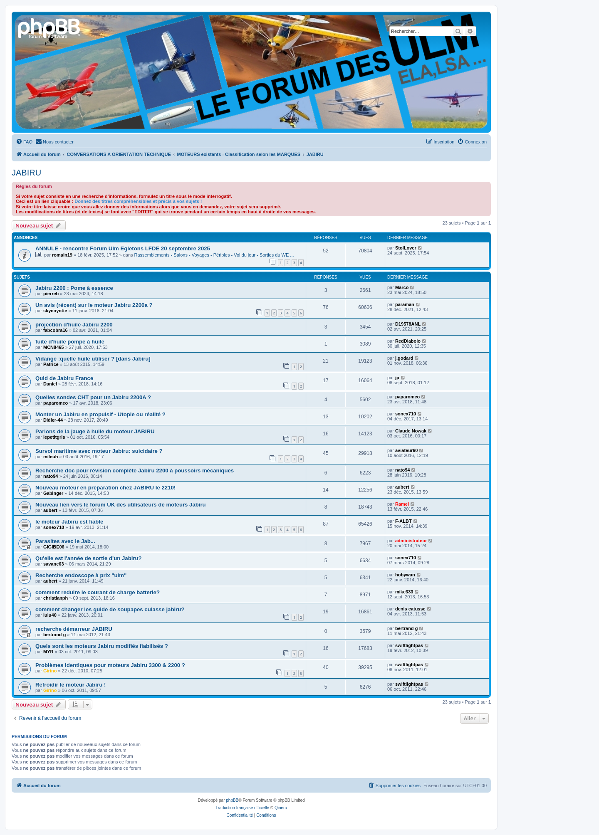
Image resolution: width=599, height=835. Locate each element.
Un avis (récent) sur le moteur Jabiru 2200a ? (93, 305)
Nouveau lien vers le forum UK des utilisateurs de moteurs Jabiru (120, 504)
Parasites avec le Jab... (65, 541)
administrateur (411, 540)
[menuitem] (24, 142)
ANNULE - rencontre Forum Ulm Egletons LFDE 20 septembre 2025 (122, 248)
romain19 (62, 254)
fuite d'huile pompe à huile (69, 341)
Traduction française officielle (242, 807)
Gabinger (53, 493)
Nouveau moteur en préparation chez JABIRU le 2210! (105, 487)
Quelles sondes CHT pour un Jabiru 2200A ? (93, 397)
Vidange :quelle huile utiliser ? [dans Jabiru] (93, 359)
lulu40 (50, 615)
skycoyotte (55, 310)
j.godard (404, 358)
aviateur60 (406, 450)
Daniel (50, 383)
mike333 (404, 591)
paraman (404, 304)
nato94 (50, 476)
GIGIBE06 (53, 546)
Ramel (402, 503)
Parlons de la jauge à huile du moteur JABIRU (95, 431)
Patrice (51, 364)
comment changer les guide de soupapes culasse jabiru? (109, 609)
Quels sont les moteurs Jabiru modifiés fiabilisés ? (101, 646)
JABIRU (26, 172)
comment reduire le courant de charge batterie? (97, 592)
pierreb (51, 293)
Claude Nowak (410, 430)
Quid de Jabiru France (64, 378)
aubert (402, 486)
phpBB (232, 800)
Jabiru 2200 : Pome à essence (74, 288)
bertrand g (54, 634)
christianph (55, 597)
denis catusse (410, 608)
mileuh (50, 456)
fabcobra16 (55, 330)
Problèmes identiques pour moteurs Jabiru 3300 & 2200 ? (110, 665)
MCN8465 (53, 347)
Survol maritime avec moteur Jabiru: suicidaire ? (99, 451)
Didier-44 (53, 420)
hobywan (405, 574)
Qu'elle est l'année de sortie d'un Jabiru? (88, 558)
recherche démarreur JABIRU (73, 629)
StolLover (405, 247)
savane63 (53, 563)
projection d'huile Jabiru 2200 (74, 324)
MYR (48, 651)
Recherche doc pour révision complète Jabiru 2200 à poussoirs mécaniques (134, 470)
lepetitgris (54, 437)
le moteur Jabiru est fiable (69, 522)
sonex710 (405, 413)
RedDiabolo (408, 340)
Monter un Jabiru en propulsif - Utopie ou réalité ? (100, 414)
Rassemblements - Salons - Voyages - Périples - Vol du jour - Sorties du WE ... (214, 254)
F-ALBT (403, 521)
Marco (401, 287)
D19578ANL (408, 323)
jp (397, 377)
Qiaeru (281, 807)
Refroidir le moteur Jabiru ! (70, 685)
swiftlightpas (409, 645)
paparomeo (55, 402)
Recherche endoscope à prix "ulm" (80, 575)
